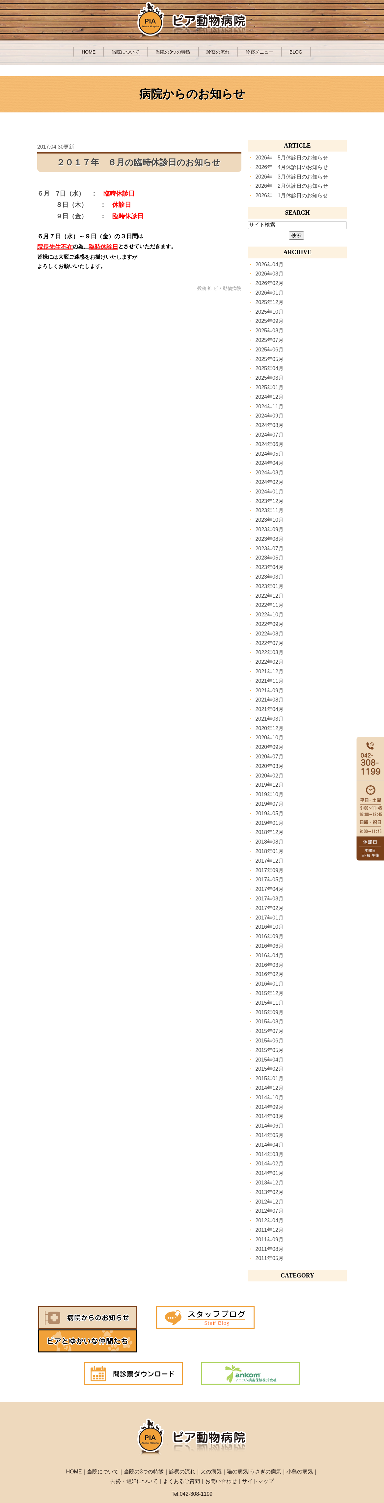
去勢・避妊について (134, 1457)
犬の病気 (211, 1448)
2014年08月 (269, 1116)
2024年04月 (269, 463)
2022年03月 (269, 652)
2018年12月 (269, 832)
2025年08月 (269, 330)
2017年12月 (269, 861)
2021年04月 (269, 709)
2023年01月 (269, 586)
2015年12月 (269, 993)
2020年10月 (269, 737)
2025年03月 (269, 378)
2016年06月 (269, 946)
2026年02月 (269, 283)
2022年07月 (269, 643)
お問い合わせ (221, 1457)
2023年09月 (269, 529)
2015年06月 (269, 1040)
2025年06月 (269, 349)
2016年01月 (269, 984)
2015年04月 (269, 1059)
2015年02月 (269, 1069)
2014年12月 (269, 1088)
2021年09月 (269, 690)
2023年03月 (269, 577)
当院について (125, 52)
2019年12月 (269, 785)
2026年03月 (269, 273)
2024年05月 (269, 454)
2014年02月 (269, 1163)
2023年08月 (269, 539)
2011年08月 (269, 1249)
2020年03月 (269, 766)
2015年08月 (269, 1021)
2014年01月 (269, 1173)
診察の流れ (218, 52)
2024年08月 (269, 425)
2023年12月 (269, 501)
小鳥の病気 (300, 1448)
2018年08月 (269, 842)
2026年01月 (269, 293)
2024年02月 (269, 482)
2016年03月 (269, 965)
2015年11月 (269, 1003)
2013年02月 (269, 1192)
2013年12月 (269, 1182)
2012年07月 (269, 1211)
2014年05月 (269, 1135)
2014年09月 (269, 1107)
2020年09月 (269, 747)
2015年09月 (269, 1012)
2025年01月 (269, 387)
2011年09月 (269, 1239)
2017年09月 (269, 870)
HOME (89, 52)
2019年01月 (269, 823)
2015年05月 (269, 1050)
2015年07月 (269, 1031)
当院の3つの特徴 (172, 52)
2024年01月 (269, 491)
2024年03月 (269, 472)
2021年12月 (269, 671)
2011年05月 (269, 1258)
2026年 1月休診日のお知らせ (291, 195)
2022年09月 (269, 624)
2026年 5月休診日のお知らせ (291, 157)
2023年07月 (269, 548)
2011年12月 (269, 1230)
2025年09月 (269, 321)
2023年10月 (269, 520)
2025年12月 (269, 302)
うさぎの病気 (265, 1448)
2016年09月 (269, 936)
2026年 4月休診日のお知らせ (291, 167)
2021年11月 (269, 681)
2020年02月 (269, 775)
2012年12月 (269, 1202)
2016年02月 (269, 974)
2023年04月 (269, 567)
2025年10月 (269, 312)
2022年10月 (269, 614)
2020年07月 (269, 756)
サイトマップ (258, 1457)
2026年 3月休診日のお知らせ (291, 176)
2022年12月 (269, 596)
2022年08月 (269, 633)
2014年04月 (269, 1145)
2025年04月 (269, 368)
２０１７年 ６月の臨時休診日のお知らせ (138, 162)
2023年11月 (269, 510)
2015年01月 (269, 1078)
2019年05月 (269, 813)
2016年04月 (269, 955)
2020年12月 (269, 728)
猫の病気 (237, 1448)
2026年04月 (269, 264)
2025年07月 (269, 340)
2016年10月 (269, 927)
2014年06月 (269, 1126)
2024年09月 (269, 415)
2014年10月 (269, 1097)
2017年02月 (269, 908)
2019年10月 (269, 794)
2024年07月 (269, 435)
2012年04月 (269, 1220)
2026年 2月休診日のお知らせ (291, 186)
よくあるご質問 (181, 1457)
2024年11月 (269, 406)
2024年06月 (269, 444)
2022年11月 (269, 605)
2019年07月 (269, 804)
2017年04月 (269, 889)
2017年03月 (269, 898)
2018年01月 (269, 851)
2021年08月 (269, 700)
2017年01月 (269, 917)
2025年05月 (269, 359)
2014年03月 (269, 1154)
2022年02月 (269, 662)
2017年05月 (269, 879)
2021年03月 (269, 719)
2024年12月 (269, 397)
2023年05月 (269, 558)
